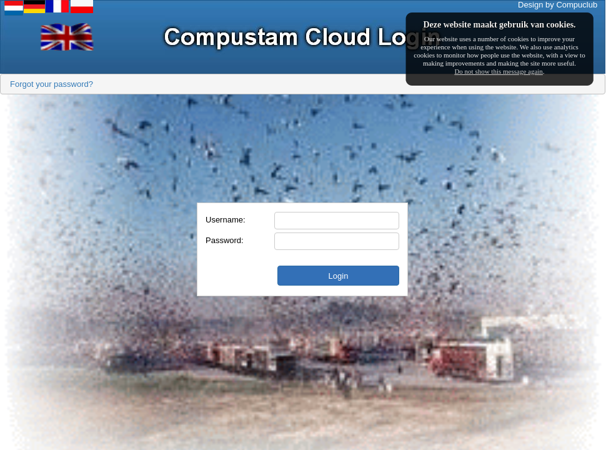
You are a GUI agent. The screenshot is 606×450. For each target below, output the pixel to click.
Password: (225, 240)
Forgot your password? (51, 84)
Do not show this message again (498, 71)
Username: (226, 219)
